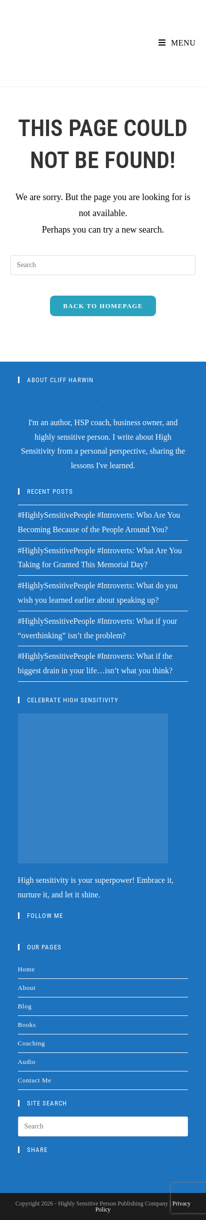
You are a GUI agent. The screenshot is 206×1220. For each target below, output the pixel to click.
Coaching (32, 1043)
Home (26, 969)
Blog (25, 1006)
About (27, 987)
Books (27, 1024)
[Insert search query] (103, 265)
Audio (27, 1061)
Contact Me (35, 1080)
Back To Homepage (102, 306)
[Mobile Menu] (177, 43)
